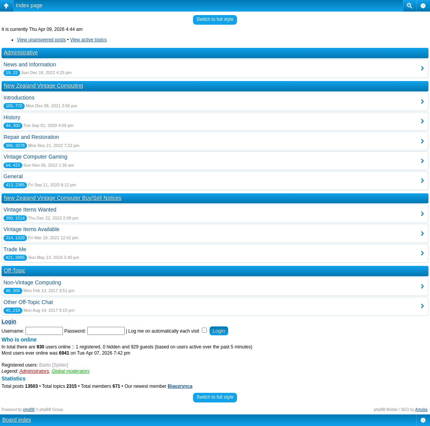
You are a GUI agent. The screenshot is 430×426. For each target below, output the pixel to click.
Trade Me (14, 249)
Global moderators (71, 371)
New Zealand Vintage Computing (43, 86)
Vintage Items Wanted (29, 209)
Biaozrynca (180, 386)
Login (9, 321)
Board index (16, 420)
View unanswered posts (41, 39)
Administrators (34, 371)
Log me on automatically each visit (168, 331)
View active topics (88, 39)
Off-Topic (14, 270)
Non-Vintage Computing (32, 282)
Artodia (421, 409)
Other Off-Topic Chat (28, 302)
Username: (13, 331)
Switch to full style (214, 19)
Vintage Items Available (31, 229)
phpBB (29, 409)
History (11, 117)
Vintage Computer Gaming (35, 157)
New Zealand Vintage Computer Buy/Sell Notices (63, 198)
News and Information (29, 64)
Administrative (21, 52)
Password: (75, 331)
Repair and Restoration (31, 137)
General (13, 176)
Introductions (18, 98)
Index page (29, 5)
